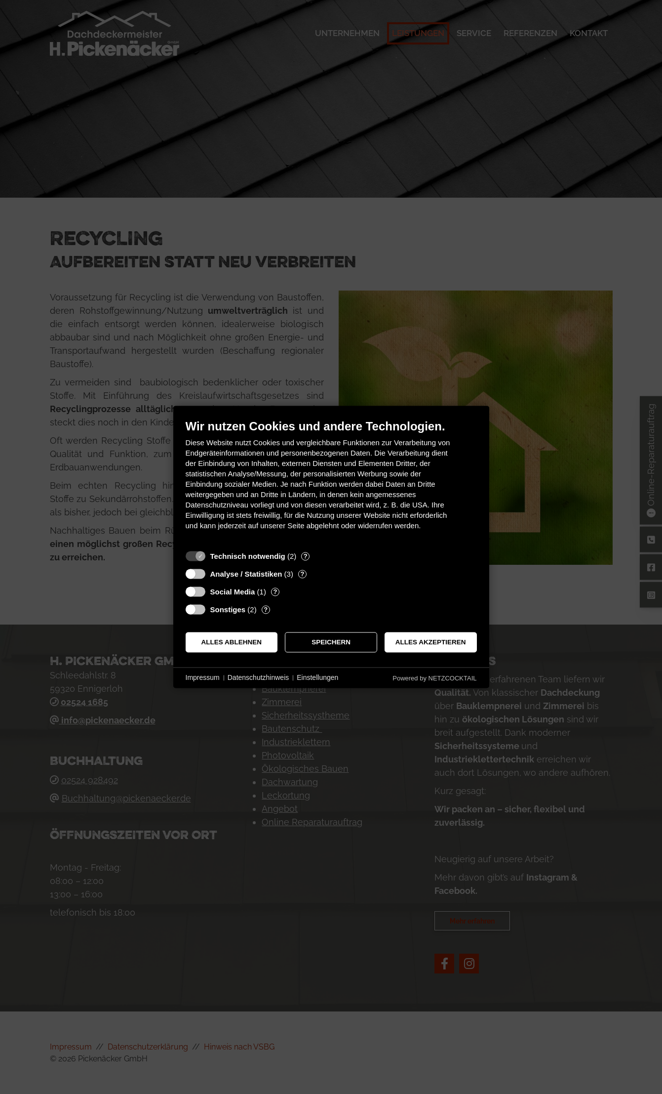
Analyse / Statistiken (246, 574)
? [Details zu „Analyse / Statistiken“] (302, 574)
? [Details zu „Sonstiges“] (266, 609)
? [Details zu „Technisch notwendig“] (306, 556)
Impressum (203, 677)
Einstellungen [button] (317, 677)
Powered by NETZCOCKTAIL (434, 678)
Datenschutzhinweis (258, 677)
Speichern (331, 642)
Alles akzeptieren (430, 642)
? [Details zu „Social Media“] (275, 591)
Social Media (232, 592)
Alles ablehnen (231, 642)
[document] (331, 482)
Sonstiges (228, 609)
